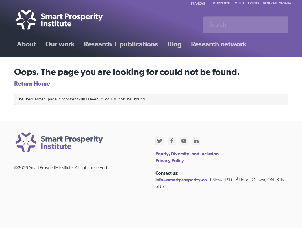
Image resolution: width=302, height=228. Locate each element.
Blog (174, 44)
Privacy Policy (169, 160)
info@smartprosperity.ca (181, 180)
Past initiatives (39, 64)
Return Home (32, 84)
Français (198, 3)
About (26, 44)
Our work (60, 44)
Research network (218, 44)
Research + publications (121, 44)
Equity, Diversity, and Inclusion (187, 154)
